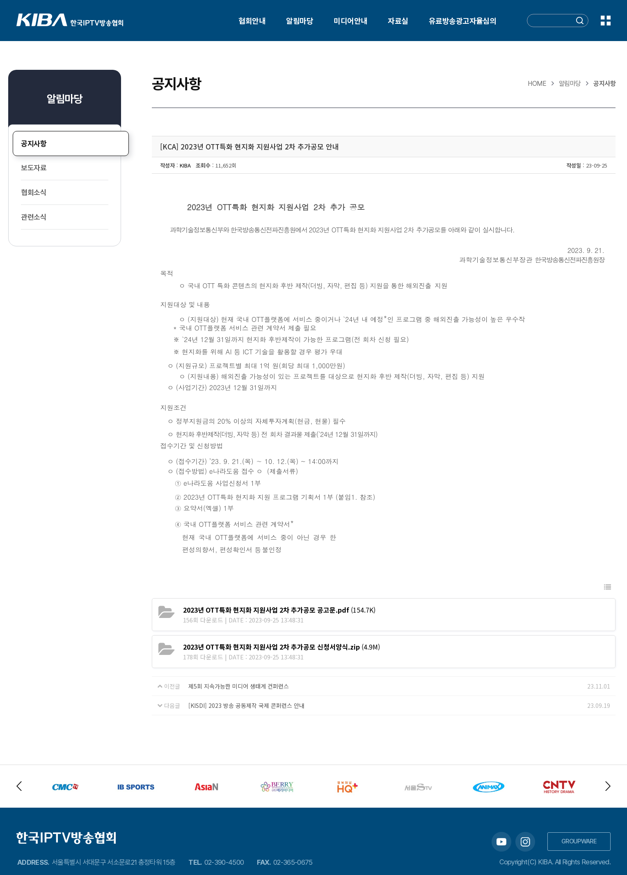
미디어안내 (350, 20)
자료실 (398, 20)
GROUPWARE (579, 841)
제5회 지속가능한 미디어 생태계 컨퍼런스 (238, 686)
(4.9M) (281, 647)
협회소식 (34, 192)
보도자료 (34, 167)
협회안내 (251, 20)
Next (608, 786)
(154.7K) (279, 610)
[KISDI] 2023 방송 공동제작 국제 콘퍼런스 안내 (246, 705)
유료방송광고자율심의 (462, 20)
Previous (19, 786)
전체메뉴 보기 (606, 20)
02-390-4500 (224, 862)
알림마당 (299, 20)
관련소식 (34, 217)
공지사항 (34, 143)
